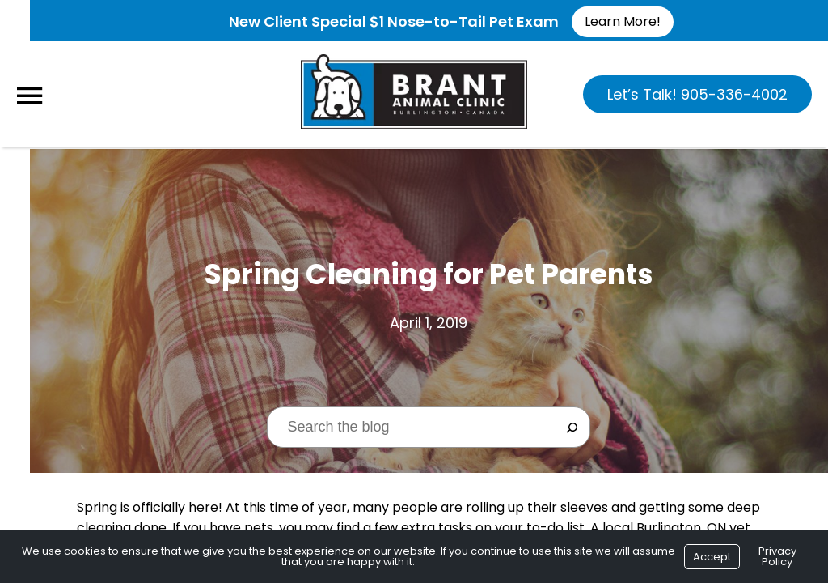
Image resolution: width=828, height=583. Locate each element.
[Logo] (414, 92)
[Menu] (29, 96)
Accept (712, 556)
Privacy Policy (777, 556)
